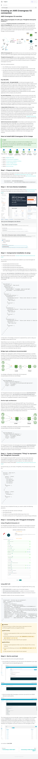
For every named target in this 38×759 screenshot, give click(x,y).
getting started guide (31, 175)
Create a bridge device (11, 162)
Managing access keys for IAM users (23, 174)
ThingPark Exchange (31, 116)
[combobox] (34, 2)
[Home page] (1, 5)
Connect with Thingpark (11, 164)
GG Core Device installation (12, 159)
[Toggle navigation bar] (2, 2)
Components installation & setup (13, 161)
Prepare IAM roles (10, 157)
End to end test (9, 166)
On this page (5, 7)
